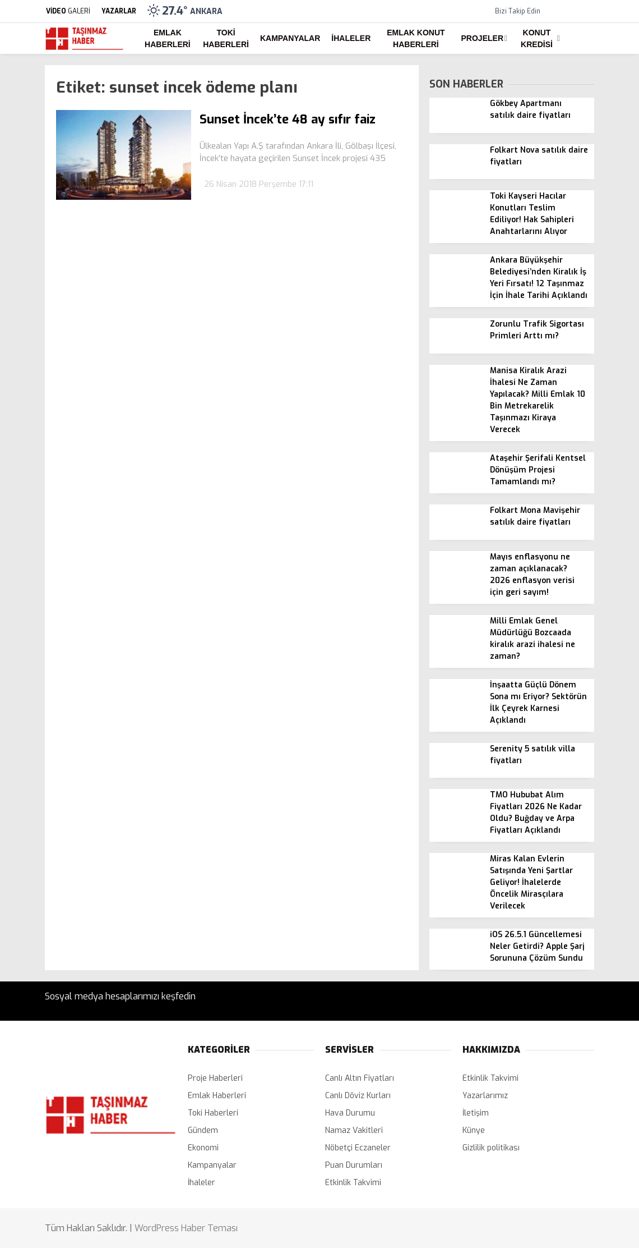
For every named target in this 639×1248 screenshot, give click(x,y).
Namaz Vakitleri (354, 1130)
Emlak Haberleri (168, 38)
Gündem (203, 1130)
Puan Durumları (353, 1165)
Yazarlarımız (485, 1095)
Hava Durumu (350, 1113)
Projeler (482, 38)
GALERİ (67, 11)
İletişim (475, 1113)
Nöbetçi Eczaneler (358, 1148)
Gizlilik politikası (491, 1148)
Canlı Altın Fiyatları (359, 1078)
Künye (473, 1130)
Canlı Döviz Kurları (358, 1095)
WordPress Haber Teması (186, 1228)
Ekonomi (203, 1148)
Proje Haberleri (215, 1078)
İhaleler (351, 38)
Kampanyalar (290, 38)
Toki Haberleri (226, 38)
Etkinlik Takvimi (353, 1182)
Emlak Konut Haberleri (415, 38)
